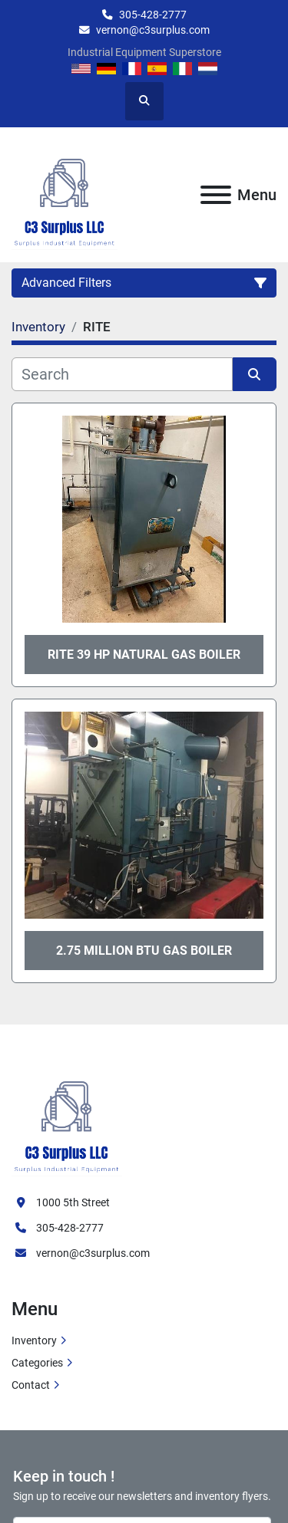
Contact (31, 1385)
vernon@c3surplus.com (153, 30)
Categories (37, 1363)
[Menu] (215, 195)
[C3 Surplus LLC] (67, 1118)
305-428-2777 (153, 14)
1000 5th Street (73, 1202)
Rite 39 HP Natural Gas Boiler (144, 654)
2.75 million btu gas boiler (144, 950)
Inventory (34, 1340)
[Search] (122, 374)
